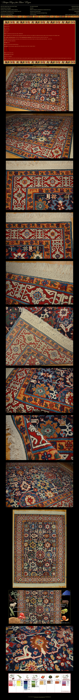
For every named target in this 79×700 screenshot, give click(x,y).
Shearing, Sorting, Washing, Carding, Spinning (9, 9)
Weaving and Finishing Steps (35, 11)
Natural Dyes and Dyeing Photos (7, 14)
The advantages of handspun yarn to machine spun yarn (11, 11)
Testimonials (76, 11)
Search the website (75, 8)
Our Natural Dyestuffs (34, 6)
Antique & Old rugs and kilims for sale (72, 14)
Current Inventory (33, 14)
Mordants (31, 8)
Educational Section (75, 6)
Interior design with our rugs (74, 9)
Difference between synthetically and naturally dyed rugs (40, 9)
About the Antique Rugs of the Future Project (9, 6)
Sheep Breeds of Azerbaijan (6, 8)
